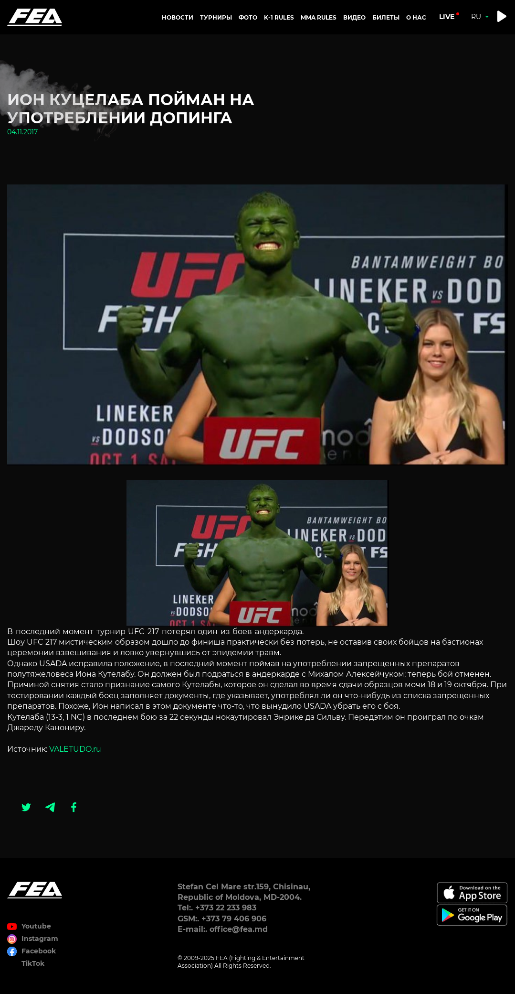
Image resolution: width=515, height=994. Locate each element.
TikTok (32, 963)
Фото (248, 17)
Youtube (36, 926)
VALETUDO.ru (75, 749)
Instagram (39, 938)
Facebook (38, 951)
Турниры (216, 17)
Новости (177, 17)
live (446, 16)
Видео (354, 17)
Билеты (385, 17)
